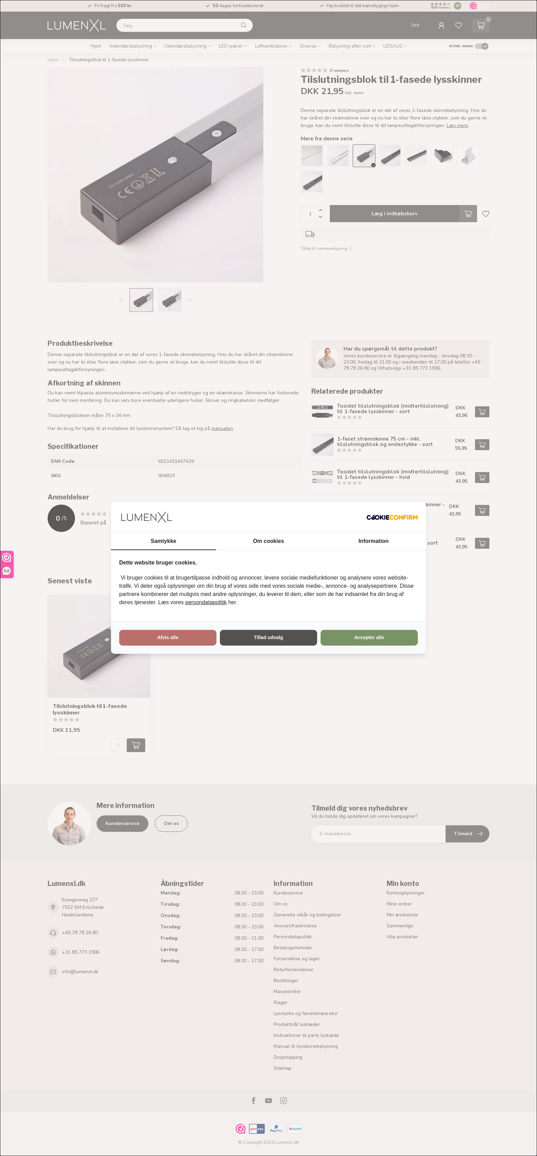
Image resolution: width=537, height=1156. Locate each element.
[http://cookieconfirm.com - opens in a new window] (392, 517)
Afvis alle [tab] (167, 637)
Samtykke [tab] (163, 541)
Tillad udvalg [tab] (268, 637)
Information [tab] (374, 541)
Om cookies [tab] (268, 541)
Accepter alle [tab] (369, 637)
